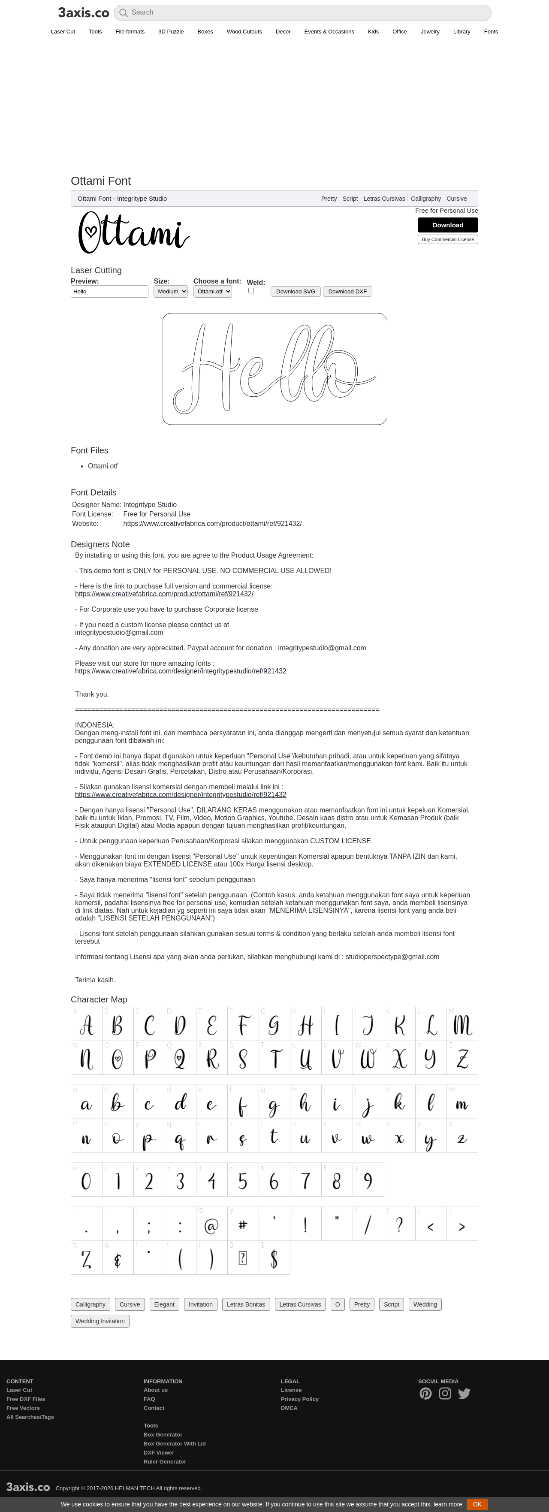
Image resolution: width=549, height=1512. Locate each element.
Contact (154, 1408)
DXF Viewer (159, 1452)
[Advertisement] (274, 110)
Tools (95, 31)
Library (462, 31)
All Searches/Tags (30, 1417)
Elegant (164, 1304)
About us (156, 1390)
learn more (448, 1504)
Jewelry (430, 31)
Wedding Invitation (100, 1321)
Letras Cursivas (384, 198)
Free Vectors (23, 1408)
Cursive (456, 198)
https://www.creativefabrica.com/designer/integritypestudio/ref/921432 (181, 671)
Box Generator (163, 1434)
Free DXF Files (25, 1399)
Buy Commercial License (448, 239)
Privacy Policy (300, 1399)
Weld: (256, 282)
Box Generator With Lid (175, 1443)
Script (350, 198)
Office (399, 31)
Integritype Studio (142, 198)
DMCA (289, 1408)
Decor (283, 31)
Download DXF (348, 291)
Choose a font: (217, 281)
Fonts (491, 31)
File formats (130, 31)
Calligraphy (426, 198)
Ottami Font (94, 198)
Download (448, 225)
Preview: (85, 281)
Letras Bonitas (246, 1304)
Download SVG (295, 291)
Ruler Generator (165, 1461)
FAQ (149, 1399)
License (291, 1390)
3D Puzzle (171, 31)
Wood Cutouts (244, 31)
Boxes (205, 31)
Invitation (201, 1304)
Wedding (425, 1304)
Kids (373, 31)
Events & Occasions (329, 31)
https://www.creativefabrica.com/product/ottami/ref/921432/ (213, 523)
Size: (161, 281)
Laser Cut (63, 31)
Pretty (329, 198)
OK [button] (477, 1504)
